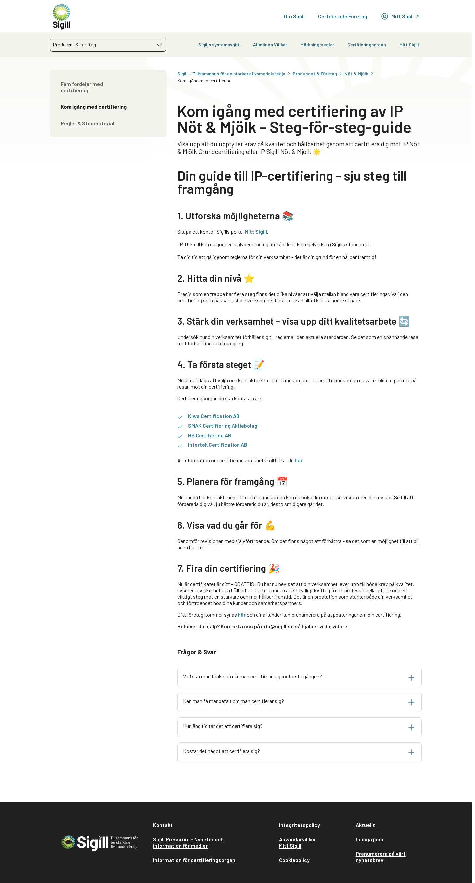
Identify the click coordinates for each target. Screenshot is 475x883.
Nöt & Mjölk (359, 73)
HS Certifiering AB (209, 435)
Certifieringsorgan (366, 44)
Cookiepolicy (294, 860)
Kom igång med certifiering (94, 106)
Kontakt (163, 825)
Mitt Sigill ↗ (400, 16)
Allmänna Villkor (270, 44)
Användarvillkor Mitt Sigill (297, 842)
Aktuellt (365, 825)
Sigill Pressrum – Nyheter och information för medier (188, 842)
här (299, 460)
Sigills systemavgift (219, 44)
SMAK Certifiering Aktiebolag (222, 425)
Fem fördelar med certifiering (82, 87)
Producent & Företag (318, 73)
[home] (61, 16)
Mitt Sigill (409, 44)
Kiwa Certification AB (213, 416)
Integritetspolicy (299, 825)
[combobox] (108, 45)
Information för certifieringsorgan (194, 860)
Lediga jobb (369, 839)
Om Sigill (294, 16)
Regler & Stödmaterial (87, 123)
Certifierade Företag (342, 16)
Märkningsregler (317, 44)
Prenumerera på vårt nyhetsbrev (381, 856)
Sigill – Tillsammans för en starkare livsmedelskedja (234, 73)
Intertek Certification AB (217, 445)
